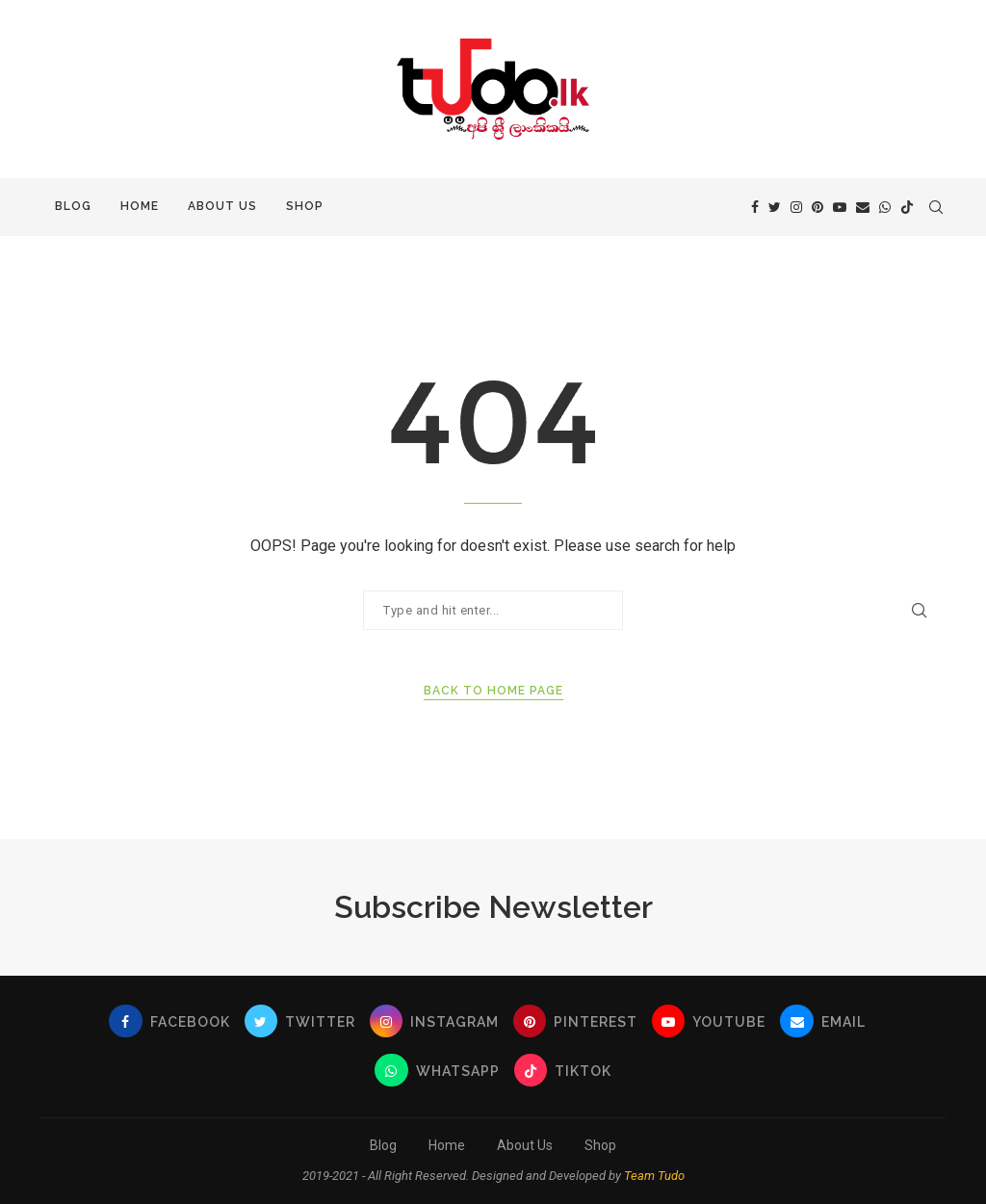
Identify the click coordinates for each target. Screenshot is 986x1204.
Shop (305, 206)
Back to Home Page (493, 690)
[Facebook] (755, 207)
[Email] (862, 207)
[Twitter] (774, 207)
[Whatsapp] (885, 207)
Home (139, 206)
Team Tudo (654, 1175)
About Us (222, 206)
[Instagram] (796, 207)
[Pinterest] (817, 207)
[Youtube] (839, 207)
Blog (73, 206)
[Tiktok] (907, 207)
